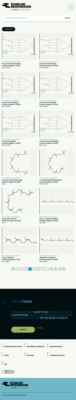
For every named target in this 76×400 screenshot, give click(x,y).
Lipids (6, 355)
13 (51, 269)
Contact (23, 334)
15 (59, 269)
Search (67, 17)
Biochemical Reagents (11, 62)
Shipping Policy (9, 373)
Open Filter (8, 29)
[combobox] (33, 17)
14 (55, 269)
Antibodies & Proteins (13, 346)
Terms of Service (9, 371)
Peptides (30, 355)
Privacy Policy (8, 370)
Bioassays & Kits (56, 346)
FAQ (5, 364)
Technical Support (57, 355)
